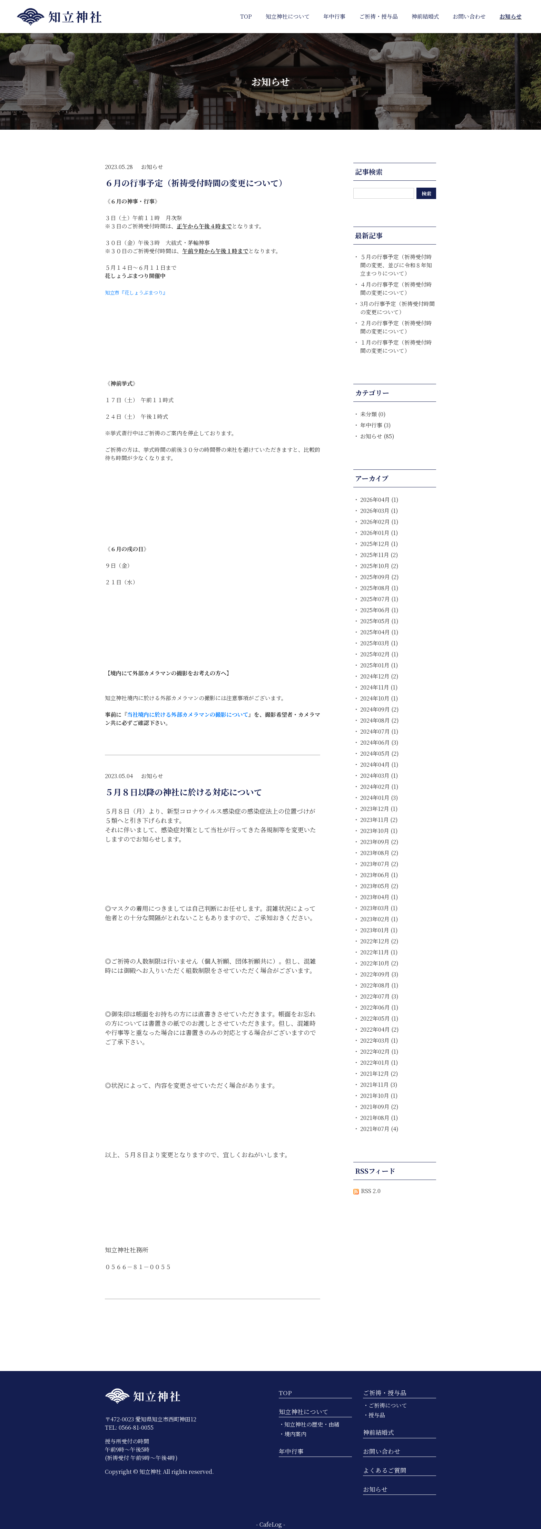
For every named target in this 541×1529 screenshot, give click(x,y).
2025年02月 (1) (379, 654)
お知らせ (152, 167)
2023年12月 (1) (379, 809)
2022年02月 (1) (379, 1051)
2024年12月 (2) (379, 676)
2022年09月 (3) (379, 974)
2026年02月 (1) (379, 522)
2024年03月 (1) (379, 776)
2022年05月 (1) (379, 1018)
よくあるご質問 (384, 1470)
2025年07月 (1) (379, 599)
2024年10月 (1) (379, 698)
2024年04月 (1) (379, 764)
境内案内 (295, 1434)
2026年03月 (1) (379, 511)
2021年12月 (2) (379, 1074)
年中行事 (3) (375, 425)
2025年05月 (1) (379, 621)
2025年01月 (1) (379, 665)
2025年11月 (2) (379, 555)
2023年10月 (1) (379, 831)
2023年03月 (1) (379, 908)
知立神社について (303, 1411)
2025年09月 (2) (379, 577)
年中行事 (291, 1451)
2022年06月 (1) (379, 1007)
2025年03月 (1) (379, 643)
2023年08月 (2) (379, 853)
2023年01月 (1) (379, 930)
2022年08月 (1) (379, 985)
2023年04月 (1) (379, 897)
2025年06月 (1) (379, 610)
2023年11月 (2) (379, 820)
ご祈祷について (387, 1405)
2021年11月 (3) (378, 1085)
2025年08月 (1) (379, 588)
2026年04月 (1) (379, 500)
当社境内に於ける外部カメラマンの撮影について (187, 714)
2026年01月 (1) (379, 533)
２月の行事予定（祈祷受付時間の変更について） (396, 327)
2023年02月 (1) (379, 919)
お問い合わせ (381, 1451)
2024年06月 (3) (379, 742)
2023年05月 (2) (379, 886)
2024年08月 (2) (379, 720)
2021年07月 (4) (379, 1129)
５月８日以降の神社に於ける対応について (183, 792)
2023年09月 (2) (379, 842)
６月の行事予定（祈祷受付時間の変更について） (196, 183)
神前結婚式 (378, 1432)
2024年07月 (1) (379, 731)
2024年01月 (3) (379, 798)
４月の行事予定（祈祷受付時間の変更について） (396, 288)
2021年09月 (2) (379, 1107)
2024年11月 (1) (379, 687)
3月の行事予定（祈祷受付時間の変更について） (397, 308)
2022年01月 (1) (379, 1062)
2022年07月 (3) (379, 996)
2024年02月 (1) (379, 787)
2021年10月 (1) (379, 1096)
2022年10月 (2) (379, 963)
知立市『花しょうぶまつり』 (136, 292)
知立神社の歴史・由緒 (312, 1424)
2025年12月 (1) (379, 544)
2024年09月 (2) (379, 709)
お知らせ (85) (377, 436)
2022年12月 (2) (379, 941)
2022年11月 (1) (379, 952)
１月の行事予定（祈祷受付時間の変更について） (396, 346)
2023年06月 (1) (379, 875)
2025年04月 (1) (379, 632)
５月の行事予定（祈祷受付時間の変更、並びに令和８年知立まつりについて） (396, 265)
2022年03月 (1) (379, 1040)
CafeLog (270, 1524)
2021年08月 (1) (379, 1118)
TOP (285, 1392)
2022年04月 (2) (379, 1029)
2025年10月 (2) (379, 566)
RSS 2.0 (367, 1191)
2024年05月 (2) (379, 753)
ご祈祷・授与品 (384, 1392)
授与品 (376, 1415)
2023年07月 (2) (379, 864)
